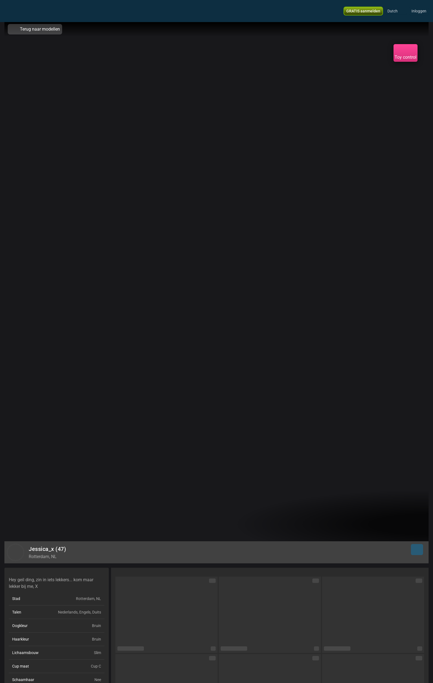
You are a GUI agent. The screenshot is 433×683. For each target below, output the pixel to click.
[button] (396, 11)
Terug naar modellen (35, 29)
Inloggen (418, 11)
